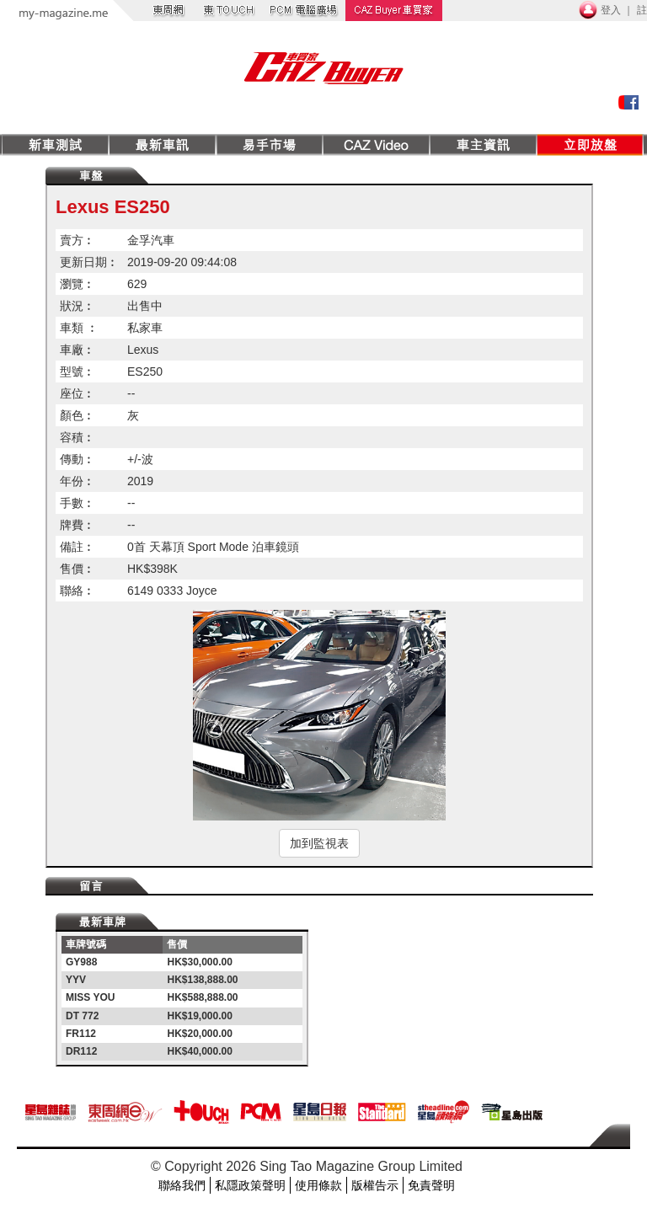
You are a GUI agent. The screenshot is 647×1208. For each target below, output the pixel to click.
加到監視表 (319, 843)
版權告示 (374, 1185)
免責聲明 (431, 1185)
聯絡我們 (182, 1185)
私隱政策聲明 (250, 1185)
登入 (611, 10)
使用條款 (318, 1185)
